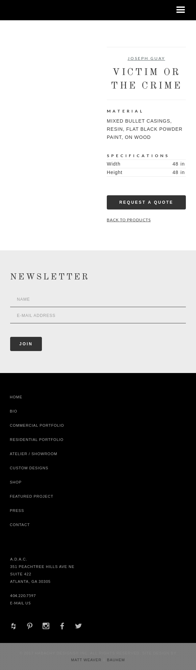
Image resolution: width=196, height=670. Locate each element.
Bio (13, 411)
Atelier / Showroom (33, 454)
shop (16, 482)
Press (17, 510)
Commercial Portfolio (37, 425)
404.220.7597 (23, 595)
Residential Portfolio (37, 440)
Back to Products (129, 219)
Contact (20, 525)
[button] (181, 10)
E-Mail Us (20, 603)
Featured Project (31, 496)
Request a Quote (146, 202)
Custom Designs (29, 468)
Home (16, 397)
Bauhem (115, 660)
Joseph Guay (146, 58)
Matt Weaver (87, 660)
